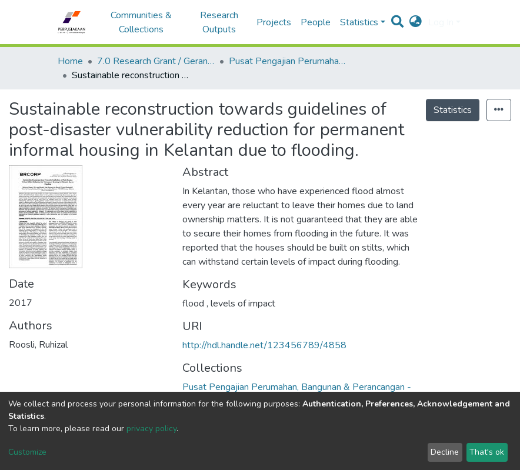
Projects (273, 22)
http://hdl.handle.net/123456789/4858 (264, 345)
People (316, 22)
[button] (415, 22)
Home (70, 61)
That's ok (486, 452)
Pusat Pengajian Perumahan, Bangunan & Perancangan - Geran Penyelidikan (287, 61)
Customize (27, 452)
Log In (441, 22)
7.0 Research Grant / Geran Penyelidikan (156, 61)
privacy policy (151, 428)
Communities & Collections (141, 22)
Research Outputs (219, 22)
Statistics (453, 110)
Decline (445, 452)
